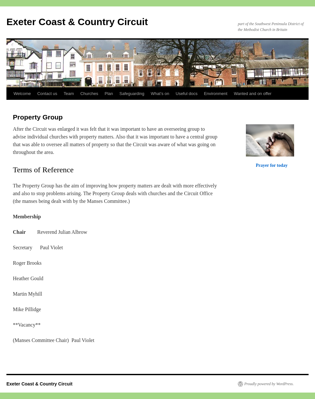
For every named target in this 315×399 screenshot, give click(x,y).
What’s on (160, 93)
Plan (109, 93)
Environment (215, 93)
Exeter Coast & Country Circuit (77, 21)
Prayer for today (272, 165)
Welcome (22, 93)
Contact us (47, 93)
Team (69, 93)
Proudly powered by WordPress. (269, 384)
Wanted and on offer (252, 93)
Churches (89, 93)
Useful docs (187, 93)
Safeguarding (132, 93)
